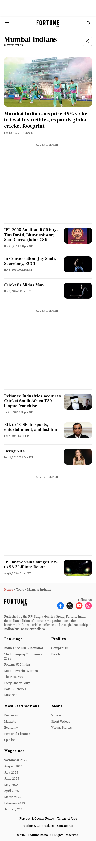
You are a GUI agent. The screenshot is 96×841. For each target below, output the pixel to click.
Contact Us (65, 826)
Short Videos (60, 721)
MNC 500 (10, 695)
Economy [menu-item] (11, 727)
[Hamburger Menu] (7, 24)
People (55, 654)
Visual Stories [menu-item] (61, 727)
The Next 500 (13, 677)
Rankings (13, 638)
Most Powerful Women (21, 670)
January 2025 (14, 809)
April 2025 (11, 791)
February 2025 (14, 803)
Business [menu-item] (11, 715)
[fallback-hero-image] (48, 82)
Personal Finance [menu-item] (17, 734)
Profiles (58, 638)
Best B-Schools (15, 689)
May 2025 (11, 785)
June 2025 (11, 778)
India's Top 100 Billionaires (24, 648)
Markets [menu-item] (10, 721)
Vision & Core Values (38, 826)
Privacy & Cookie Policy (36, 818)
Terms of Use (67, 818)
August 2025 (13, 766)
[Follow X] (69, 605)
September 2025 (15, 760)
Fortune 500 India (17, 664)
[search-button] (89, 23)
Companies (59, 648)
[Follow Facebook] (60, 605)
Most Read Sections (21, 706)
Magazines (14, 750)
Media (57, 706)
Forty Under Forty (17, 683)
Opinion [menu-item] (10, 740)
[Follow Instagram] (88, 605)
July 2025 (11, 772)
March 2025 (12, 797)
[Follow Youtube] (79, 605)
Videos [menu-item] (56, 715)
